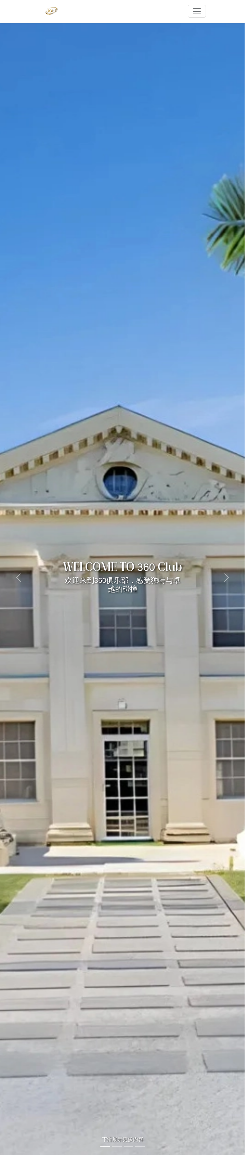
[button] (18, 577)
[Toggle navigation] (197, 11)
